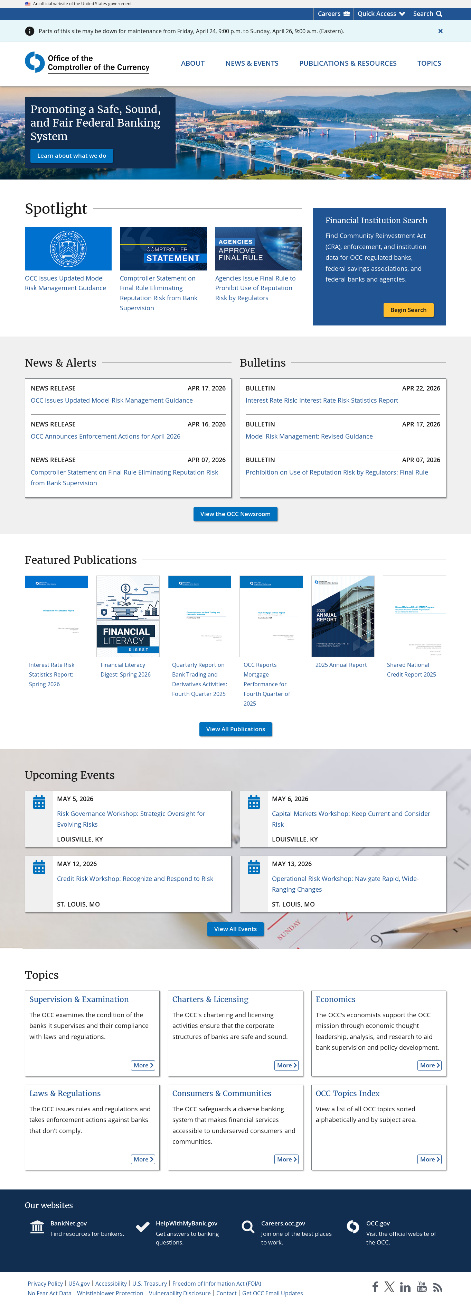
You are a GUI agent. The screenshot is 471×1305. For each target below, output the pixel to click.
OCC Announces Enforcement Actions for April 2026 (105, 436)
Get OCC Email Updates (272, 1293)
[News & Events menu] (252, 63)
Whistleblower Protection (110, 1293)
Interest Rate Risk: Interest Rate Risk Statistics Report (322, 400)
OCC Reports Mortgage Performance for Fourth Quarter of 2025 (267, 684)
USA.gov (79, 1283)
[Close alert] (440, 31)
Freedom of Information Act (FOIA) (216, 1283)
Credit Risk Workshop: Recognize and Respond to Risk (135, 878)
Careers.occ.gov (283, 1223)
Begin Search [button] (408, 310)
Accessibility (111, 1283)
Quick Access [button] (377, 13)
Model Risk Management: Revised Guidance (309, 436)
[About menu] (193, 63)
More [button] (140, 1065)
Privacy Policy (45, 1283)
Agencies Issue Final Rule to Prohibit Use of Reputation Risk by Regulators (255, 288)
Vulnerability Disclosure (180, 1293)
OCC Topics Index (348, 1093)
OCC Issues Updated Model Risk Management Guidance (112, 400)
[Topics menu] (429, 63)
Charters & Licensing (210, 999)
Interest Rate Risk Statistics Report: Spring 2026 (51, 674)
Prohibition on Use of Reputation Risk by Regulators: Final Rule (337, 472)
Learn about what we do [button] (71, 155)
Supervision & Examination (79, 999)
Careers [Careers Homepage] (329, 13)
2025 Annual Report (341, 665)
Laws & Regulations (65, 1093)
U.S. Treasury (149, 1283)
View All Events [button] (232, 929)
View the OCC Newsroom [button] (232, 514)
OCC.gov (378, 1223)
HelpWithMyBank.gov (186, 1223)
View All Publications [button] (232, 729)
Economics (336, 999)
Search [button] (423, 13)
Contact (226, 1293)
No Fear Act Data (50, 1293)
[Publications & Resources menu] (348, 63)
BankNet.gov (68, 1223)
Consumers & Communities (222, 1093)
